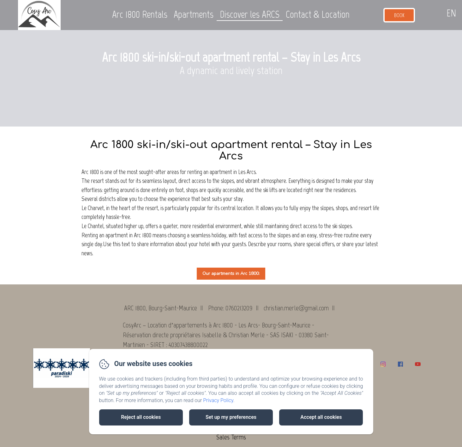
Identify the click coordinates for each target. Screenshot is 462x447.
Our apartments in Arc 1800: (231, 273)
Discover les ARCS (249, 14)
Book (399, 15)
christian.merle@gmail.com (296, 308)
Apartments (193, 14)
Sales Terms (231, 437)
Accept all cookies (321, 417)
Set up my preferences (231, 417)
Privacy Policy (218, 400)
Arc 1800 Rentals (139, 14)
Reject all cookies (141, 417)
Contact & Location (318, 14)
